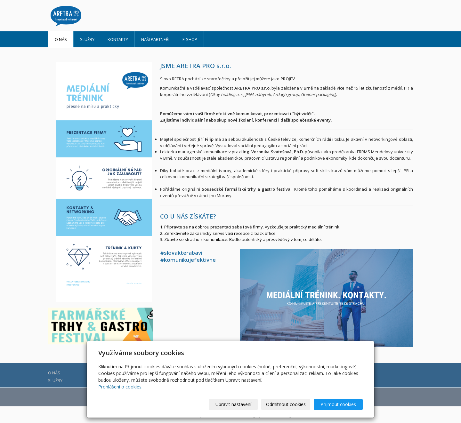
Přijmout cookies (338, 404)
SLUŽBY (87, 39)
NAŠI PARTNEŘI (155, 39)
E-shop (189, 39)
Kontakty (118, 39)
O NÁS (61, 39)
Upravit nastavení (233, 404)
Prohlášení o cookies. (120, 387)
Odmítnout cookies (286, 404)
